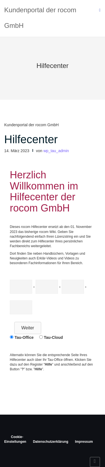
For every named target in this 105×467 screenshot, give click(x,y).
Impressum (84, 442)
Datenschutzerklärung (50, 442)
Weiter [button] (27, 327)
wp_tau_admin (56, 151)
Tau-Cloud (53, 337)
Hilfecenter (31, 139)
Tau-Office (24, 337)
